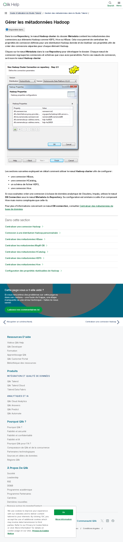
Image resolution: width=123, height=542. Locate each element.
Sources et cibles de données (22, 455)
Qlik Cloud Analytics (17, 401)
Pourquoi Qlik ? (14, 427)
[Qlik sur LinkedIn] (107, 520)
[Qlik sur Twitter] (102, 520)
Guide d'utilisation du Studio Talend (25, 13)
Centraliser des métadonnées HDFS (23, 258)
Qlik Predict (13, 409)
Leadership (13, 477)
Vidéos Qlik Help (15, 342)
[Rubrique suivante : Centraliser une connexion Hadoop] (92, 322)
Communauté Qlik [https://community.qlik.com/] (86, 520)
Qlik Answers (13, 405)
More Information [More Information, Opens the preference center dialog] (63, 519)
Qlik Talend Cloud (16, 385)
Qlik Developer (14, 346)
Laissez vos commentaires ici (23, 309)
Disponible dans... (16, 29)
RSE (9, 481)
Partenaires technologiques (21, 451)
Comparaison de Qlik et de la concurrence (28, 447)
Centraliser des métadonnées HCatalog (25, 251)
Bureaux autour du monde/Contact (24, 506)
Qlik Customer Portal (17, 359)
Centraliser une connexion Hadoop (22, 226)
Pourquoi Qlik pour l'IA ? (19, 443)
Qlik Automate (14, 413)
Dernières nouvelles (17, 502)
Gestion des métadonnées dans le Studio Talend (66, 13)
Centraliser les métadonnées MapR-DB (25, 245)
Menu (119, 5)
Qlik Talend (12, 381)
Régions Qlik (13, 460)
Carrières (11, 498)
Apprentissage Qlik (16, 355)
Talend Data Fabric (16, 389)
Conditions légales (91, 528)
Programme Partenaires (19, 493)
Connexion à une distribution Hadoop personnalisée (31, 232)
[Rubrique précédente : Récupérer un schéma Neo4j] (31, 322)
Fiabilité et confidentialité (19, 435)
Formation (12, 350)
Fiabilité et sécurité (16, 431)
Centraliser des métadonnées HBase (23, 239)
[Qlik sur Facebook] (113, 520)
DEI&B (10, 485)
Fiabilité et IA (13, 439)
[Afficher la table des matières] (6, 13)
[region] (40, 521)
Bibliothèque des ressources (21, 363)
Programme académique (19, 489)
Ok (63, 512)
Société (11, 473)
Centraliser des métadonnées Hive (22, 264)
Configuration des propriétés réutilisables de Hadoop (32, 270)
